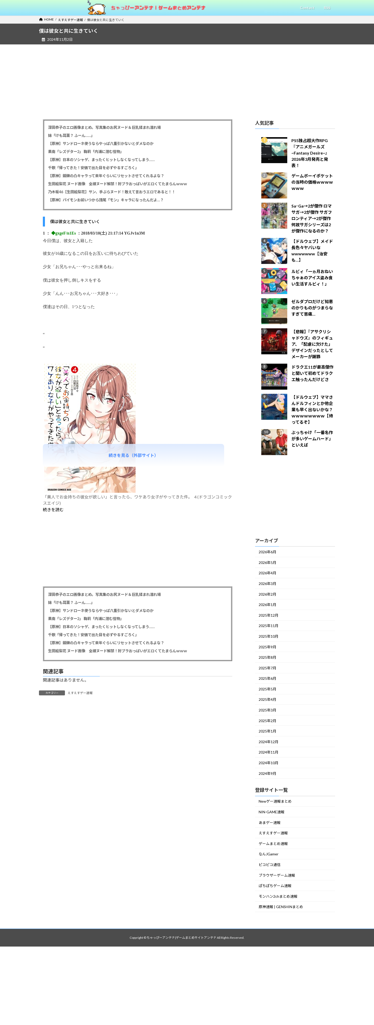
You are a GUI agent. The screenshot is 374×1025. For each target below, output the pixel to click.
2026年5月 (267, 562)
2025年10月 (268, 636)
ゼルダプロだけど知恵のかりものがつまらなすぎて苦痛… (312, 307)
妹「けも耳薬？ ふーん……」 (71, 135)
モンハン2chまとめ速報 (278, 896)
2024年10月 (268, 763)
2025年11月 (268, 625)
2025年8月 (267, 657)
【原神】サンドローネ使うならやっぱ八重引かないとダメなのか (100, 143)
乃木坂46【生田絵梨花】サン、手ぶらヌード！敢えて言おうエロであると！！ (111, 192)
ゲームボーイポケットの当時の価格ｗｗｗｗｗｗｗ (312, 182)
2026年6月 (267, 552)
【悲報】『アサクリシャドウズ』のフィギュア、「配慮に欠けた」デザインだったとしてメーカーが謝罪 (312, 344)
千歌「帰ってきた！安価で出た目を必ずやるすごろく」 (93, 167)
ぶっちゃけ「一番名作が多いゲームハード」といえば (312, 438)
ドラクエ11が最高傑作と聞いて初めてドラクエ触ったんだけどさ (312, 373)
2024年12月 (268, 742)
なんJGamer (268, 854)
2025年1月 (267, 731)
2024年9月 (267, 773)
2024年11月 (268, 752)
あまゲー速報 (269, 822)
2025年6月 (267, 678)
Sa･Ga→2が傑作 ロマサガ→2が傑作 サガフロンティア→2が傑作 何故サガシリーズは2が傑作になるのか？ (311, 218)
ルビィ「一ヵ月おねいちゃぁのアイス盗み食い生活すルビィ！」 (312, 277)
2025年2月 (267, 720)
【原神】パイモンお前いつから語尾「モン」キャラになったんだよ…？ (106, 200)
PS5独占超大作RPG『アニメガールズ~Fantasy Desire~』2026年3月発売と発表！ (310, 153)
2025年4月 (267, 699)
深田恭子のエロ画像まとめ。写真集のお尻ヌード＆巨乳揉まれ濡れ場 (104, 127)
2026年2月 (267, 594)
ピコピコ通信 (269, 864)
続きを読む (53, 509)
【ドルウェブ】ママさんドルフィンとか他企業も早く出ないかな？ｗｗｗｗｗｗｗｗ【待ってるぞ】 (312, 409)
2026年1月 (267, 604)
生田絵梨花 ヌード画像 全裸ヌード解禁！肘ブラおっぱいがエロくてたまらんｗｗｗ (117, 184)
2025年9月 (267, 647)
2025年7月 (267, 668)
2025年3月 (267, 710)
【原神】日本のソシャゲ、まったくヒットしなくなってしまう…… (101, 159)
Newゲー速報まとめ (275, 801)
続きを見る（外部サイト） (133, 455)
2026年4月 (267, 573)
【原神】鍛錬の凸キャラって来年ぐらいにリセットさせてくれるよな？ (106, 176)
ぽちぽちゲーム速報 (275, 885)
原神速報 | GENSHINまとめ (281, 906)
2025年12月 (268, 615)
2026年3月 (267, 583)
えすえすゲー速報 (80, 693)
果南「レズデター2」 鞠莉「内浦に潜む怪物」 (86, 151)
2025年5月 (267, 689)
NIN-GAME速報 (271, 812)
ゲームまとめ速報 (273, 843)
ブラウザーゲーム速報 (277, 875)
